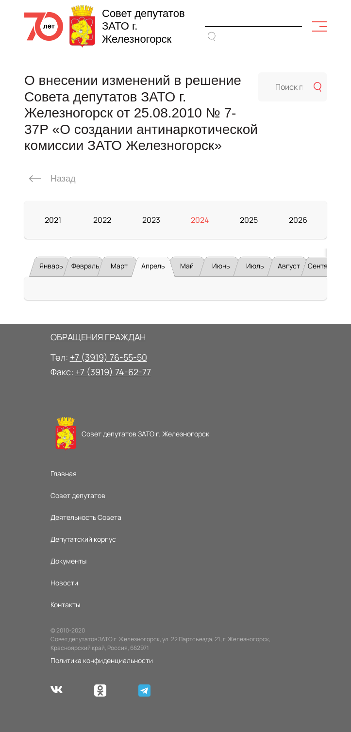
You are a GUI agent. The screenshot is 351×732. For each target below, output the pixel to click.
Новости (64, 582)
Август (289, 265)
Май (187, 265)
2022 (102, 220)
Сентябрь (323, 265)
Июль (255, 265)
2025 (249, 220)
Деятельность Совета (85, 517)
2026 (298, 220)
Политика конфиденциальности (101, 660)
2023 (151, 220)
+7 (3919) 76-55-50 (108, 357)
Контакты (65, 604)
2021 (53, 220)
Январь (51, 265)
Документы (68, 561)
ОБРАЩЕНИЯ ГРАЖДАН (98, 337)
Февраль (85, 265)
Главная (63, 473)
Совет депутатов (77, 495)
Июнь (221, 265)
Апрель (153, 265)
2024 (200, 220)
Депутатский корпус (83, 539)
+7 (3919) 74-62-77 (113, 372)
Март (119, 265)
